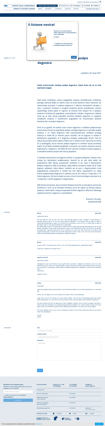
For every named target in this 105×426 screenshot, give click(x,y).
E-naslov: (56, 37)
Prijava (74, 57)
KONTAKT (76, 8)
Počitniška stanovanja (93, 9)
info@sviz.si (96, 5)
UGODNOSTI (48, 8)
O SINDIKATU (58, 8)
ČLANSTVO (68, 8)
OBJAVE (40, 8)
